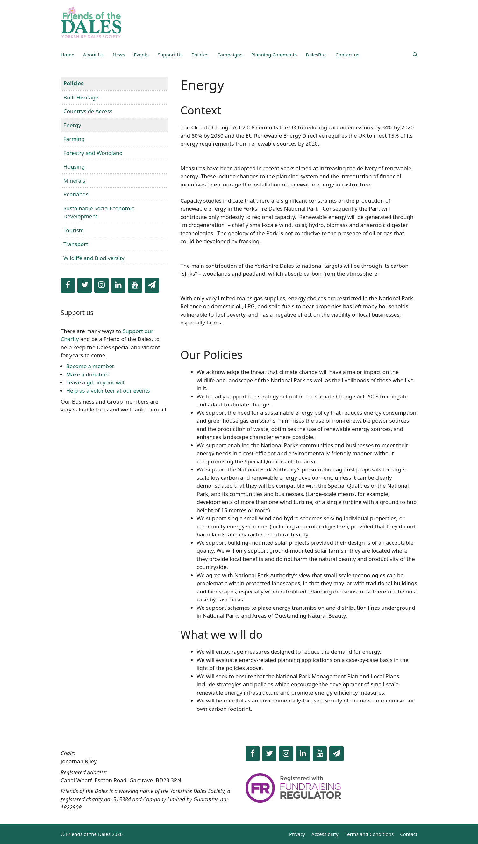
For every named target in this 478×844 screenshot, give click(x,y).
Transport (75, 244)
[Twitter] (84, 285)
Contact (408, 834)
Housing (74, 166)
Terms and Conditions (369, 834)
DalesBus (316, 54)
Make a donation (87, 374)
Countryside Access (87, 111)
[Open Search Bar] (415, 54)
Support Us (170, 54)
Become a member (90, 366)
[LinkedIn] (118, 285)
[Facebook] (68, 285)
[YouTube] (135, 285)
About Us (93, 54)
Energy (72, 125)
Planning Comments (274, 54)
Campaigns (229, 54)
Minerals (74, 180)
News (119, 54)
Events (141, 54)
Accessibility (325, 834)
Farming (74, 138)
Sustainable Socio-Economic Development (98, 212)
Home (68, 54)
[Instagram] (101, 285)
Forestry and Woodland (93, 152)
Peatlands (76, 194)
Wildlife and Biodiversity (94, 258)
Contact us (347, 54)
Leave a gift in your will (95, 382)
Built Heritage (80, 97)
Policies (199, 54)
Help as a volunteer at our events (108, 390)
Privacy (297, 834)
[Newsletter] (152, 285)
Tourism (73, 230)
